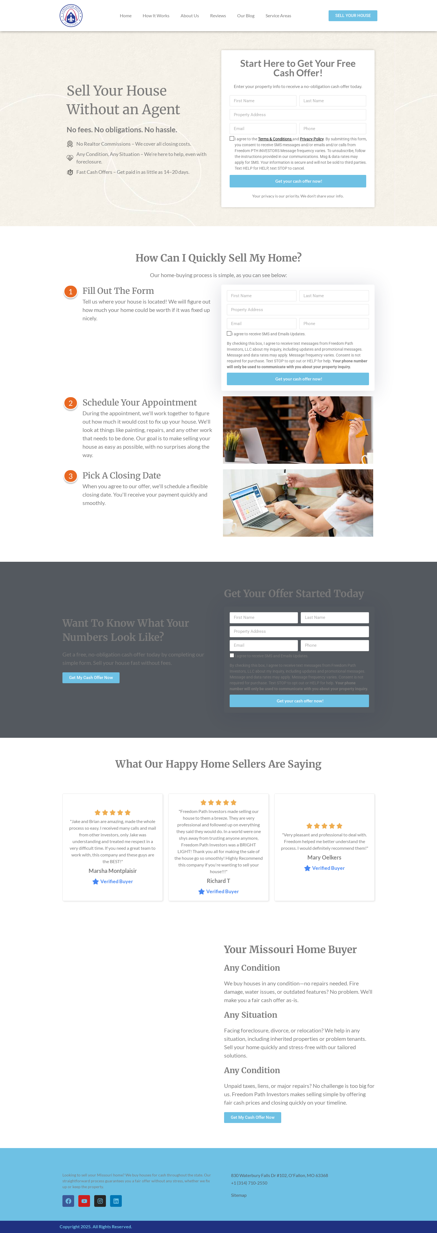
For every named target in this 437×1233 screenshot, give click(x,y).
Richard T (218, 880)
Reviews (218, 15)
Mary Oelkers (324, 857)
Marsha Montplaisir (113, 870)
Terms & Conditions (275, 139)
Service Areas (278, 15)
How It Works (156, 15)
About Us (190, 15)
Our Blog (245, 15)
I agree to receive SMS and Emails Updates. (269, 334)
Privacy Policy (312, 139)
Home (126, 15)
